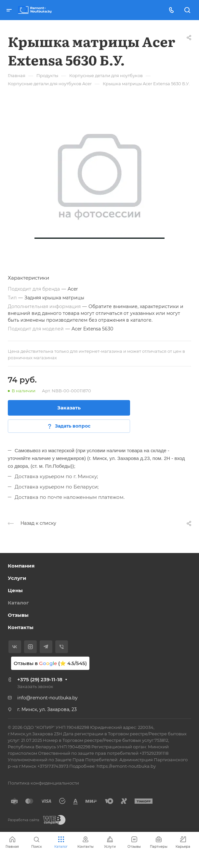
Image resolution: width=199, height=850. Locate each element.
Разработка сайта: (24, 820)
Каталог (18, 603)
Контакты (20, 627)
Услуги (17, 578)
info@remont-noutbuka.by (47, 698)
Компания (21, 566)
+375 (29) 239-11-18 (39, 679)
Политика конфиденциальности (43, 783)
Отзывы (18, 615)
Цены (15, 590)
